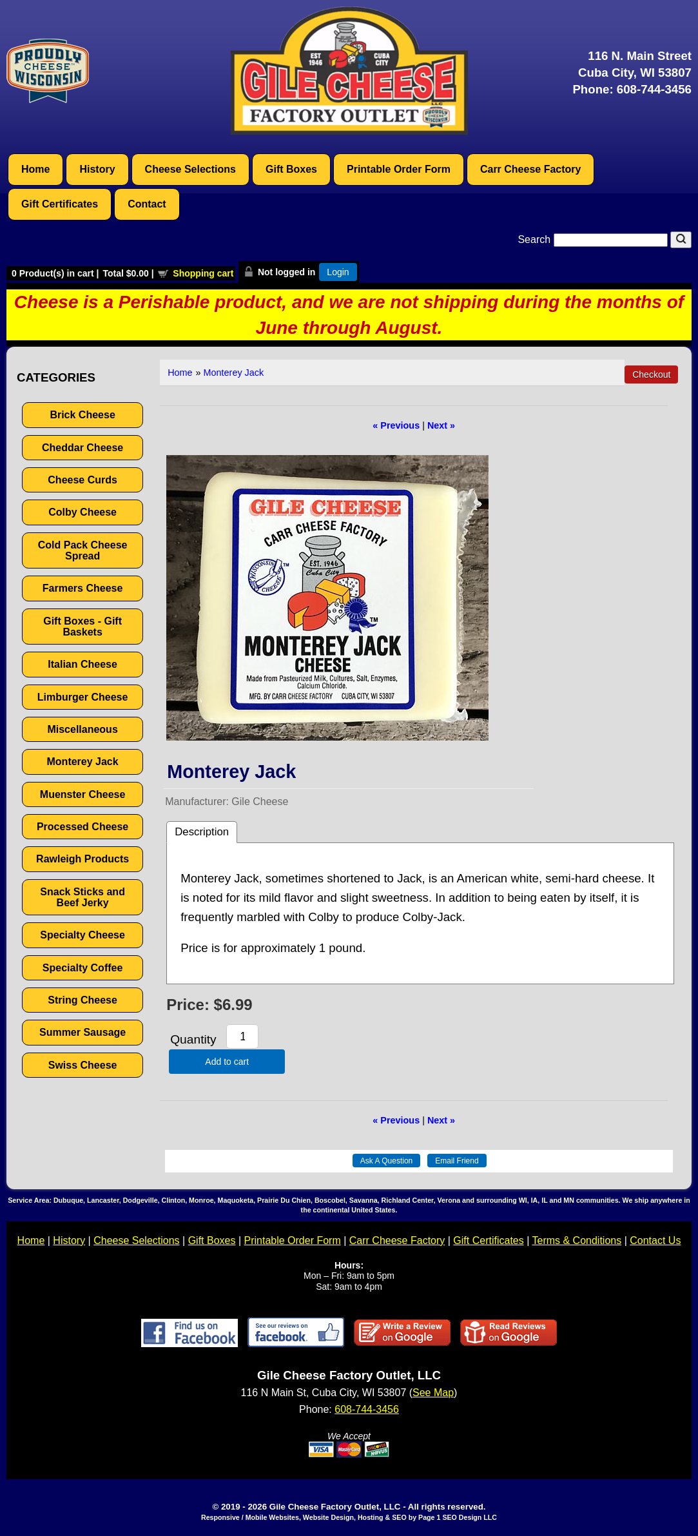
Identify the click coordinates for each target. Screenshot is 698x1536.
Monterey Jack (83, 761)
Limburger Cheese (82, 697)
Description (202, 832)
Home (35, 169)
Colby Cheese (82, 512)
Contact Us (655, 1240)
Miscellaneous (82, 729)
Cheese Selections (190, 169)
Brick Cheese (82, 414)
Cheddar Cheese (82, 447)
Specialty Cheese (82, 934)
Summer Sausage (82, 1032)
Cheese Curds (82, 479)
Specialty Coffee (82, 967)
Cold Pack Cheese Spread (83, 550)
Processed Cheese (82, 826)
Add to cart (227, 1061)
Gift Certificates (59, 204)
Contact (147, 204)
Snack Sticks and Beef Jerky (82, 897)
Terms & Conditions (576, 1240)
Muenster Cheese (83, 794)
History (97, 169)
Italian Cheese (82, 664)
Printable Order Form (399, 169)
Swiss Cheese (82, 1065)
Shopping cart (203, 273)
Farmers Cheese (83, 588)
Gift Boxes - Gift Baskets (82, 626)
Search (594, 239)
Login (338, 272)
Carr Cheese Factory (530, 169)
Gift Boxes (291, 169)
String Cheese (82, 1000)
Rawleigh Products (82, 858)
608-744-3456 (654, 89)
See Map (433, 1392)
